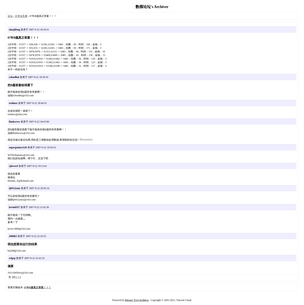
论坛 (10, 16)
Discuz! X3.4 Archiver (137, 300)
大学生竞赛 (21, 16)
